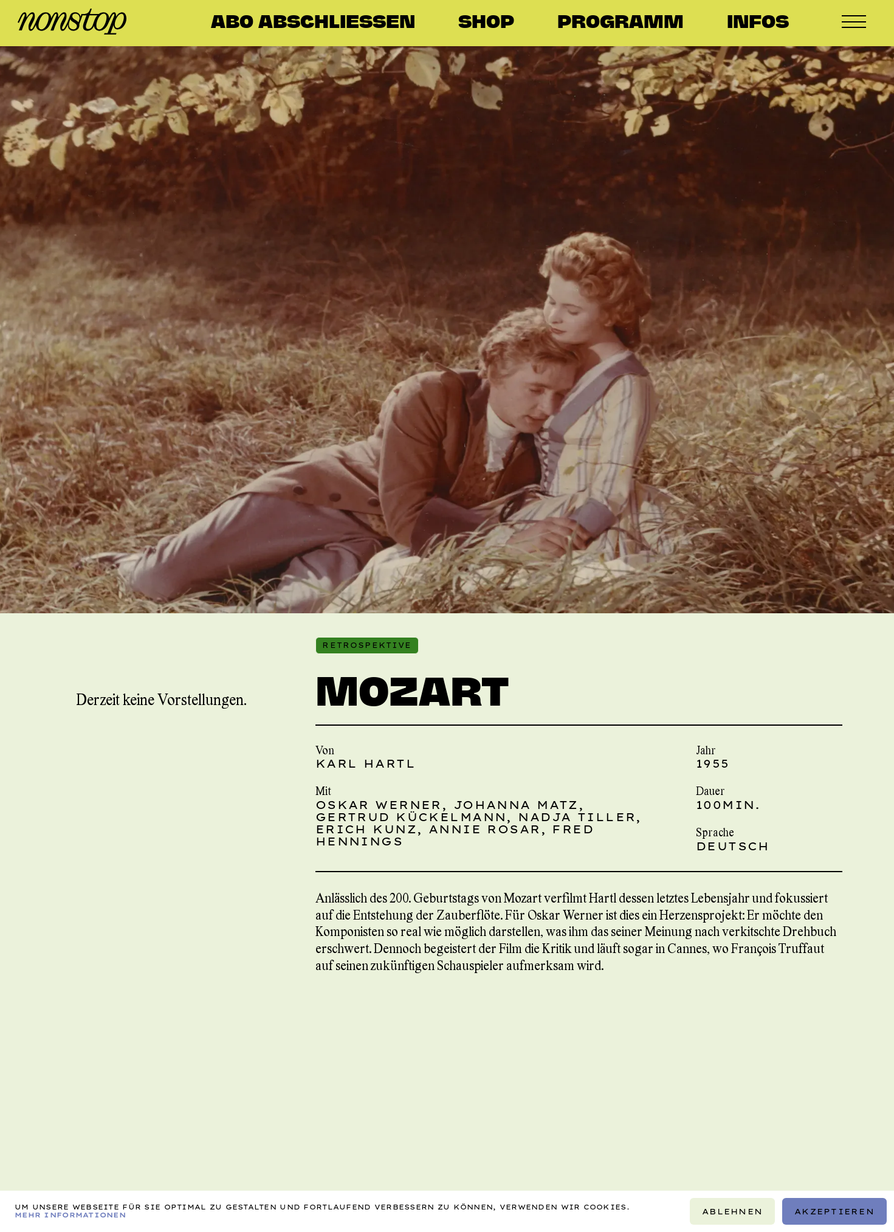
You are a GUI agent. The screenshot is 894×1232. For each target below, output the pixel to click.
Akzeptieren (834, 1211)
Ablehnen (732, 1211)
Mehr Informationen (70, 1215)
